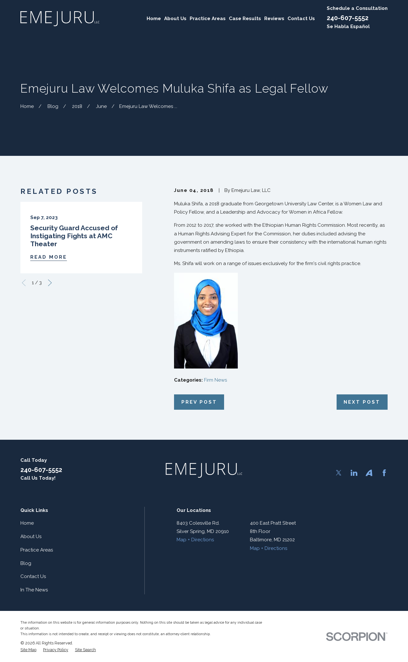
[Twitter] (338, 472)
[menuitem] (28, 649)
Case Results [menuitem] (245, 18)
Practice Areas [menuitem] (208, 18)
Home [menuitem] (154, 18)
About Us (30, 536)
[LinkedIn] (354, 472)
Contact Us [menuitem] (301, 18)
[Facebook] (384, 472)
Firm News (215, 380)
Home (27, 523)
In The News (34, 590)
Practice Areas (36, 550)
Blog (25, 563)
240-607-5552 (347, 18)
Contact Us (33, 576)
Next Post (362, 402)
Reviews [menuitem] (274, 18)
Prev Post (199, 402)
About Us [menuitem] (175, 18)
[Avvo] (369, 472)
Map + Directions (195, 540)
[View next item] (50, 282)
